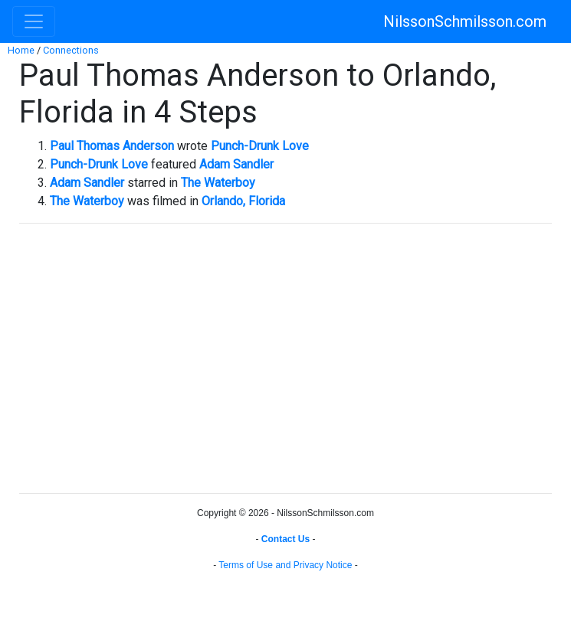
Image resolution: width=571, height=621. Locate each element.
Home (21, 50)
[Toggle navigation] (33, 21)
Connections (71, 50)
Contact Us (285, 539)
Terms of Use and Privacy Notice (285, 565)
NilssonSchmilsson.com (464, 21)
